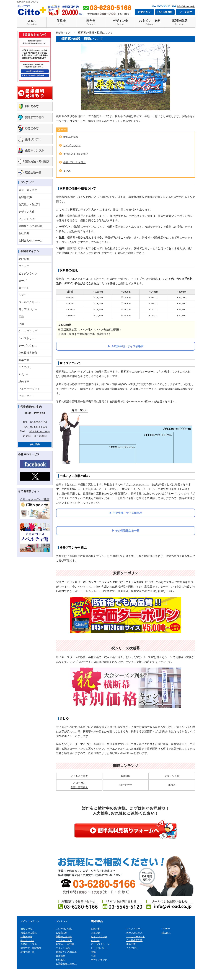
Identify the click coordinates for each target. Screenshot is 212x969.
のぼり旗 (24, 259)
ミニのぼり (25, 367)
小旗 (21, 323)
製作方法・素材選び (30, 948)
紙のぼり (24, 381)
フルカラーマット (29, 388)
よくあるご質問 (79, 775)
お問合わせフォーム (31, 240)
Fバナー (23, 374)
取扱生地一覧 (27, 951)
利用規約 (60, 959)
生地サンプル (27, 940)
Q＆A (31, 22)
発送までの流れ (28, 932)
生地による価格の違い (76, 153)
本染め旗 (24, 359)
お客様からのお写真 (31, 226)
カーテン (24, 287)
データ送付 (185, 12)
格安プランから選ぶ (75, 162)
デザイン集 (120, 22)
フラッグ (24, 266)
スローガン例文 (28, 189)
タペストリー (27, 338)
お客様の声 (25, 197)
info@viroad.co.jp (186, 6)
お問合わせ (144, 12)
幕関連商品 (179, 22)
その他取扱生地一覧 (127, 530)
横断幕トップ (64, 32)
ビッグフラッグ (28, 273)
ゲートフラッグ (28, 331)
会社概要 (24, 233)
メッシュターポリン (146, 489)
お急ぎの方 (26, 936)
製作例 (91, 22)
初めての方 (125, 784)
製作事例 (125, 775)
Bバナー (23, 294)
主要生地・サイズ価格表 (127, 512)
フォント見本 (27, 218)
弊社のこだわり (64, 936)
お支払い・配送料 (29, 204)
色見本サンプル (28, 944)
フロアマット (27, 395)
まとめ (67, 170)
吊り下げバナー (28, 309)
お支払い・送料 (150, 22)
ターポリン (111, 489)
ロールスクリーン (29, 302)
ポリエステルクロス (138, 484)
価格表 (61, 22)
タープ (23, 280)
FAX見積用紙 (164, 12)
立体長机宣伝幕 (28, 352)
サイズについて (72, 145)
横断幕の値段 (71, 136)
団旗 (21, 316)
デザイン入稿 (27, 211)
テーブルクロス (28, 345)
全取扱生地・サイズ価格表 (127, 346)
